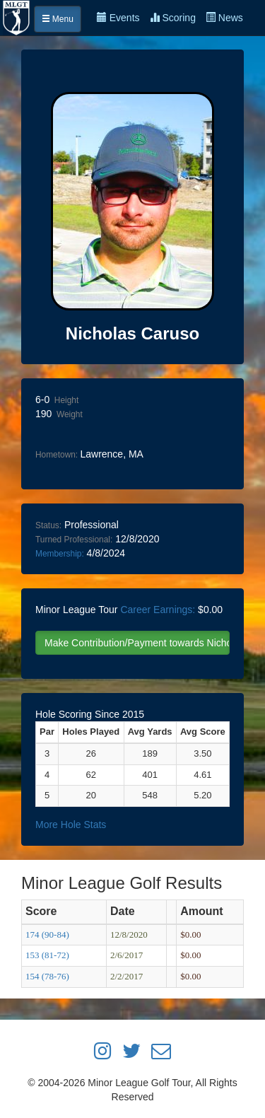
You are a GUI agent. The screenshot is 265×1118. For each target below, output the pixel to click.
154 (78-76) (47, 976)
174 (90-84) (47, 934)
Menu (57, 19)
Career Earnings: (157, 609)
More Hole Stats (70, 824)
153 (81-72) (47, 955)
